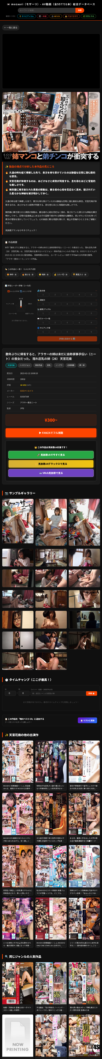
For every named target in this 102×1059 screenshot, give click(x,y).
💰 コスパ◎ (61, 275)
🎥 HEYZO (56, 16)
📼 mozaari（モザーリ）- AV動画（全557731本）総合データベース (51, 4)
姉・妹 (82, 365)
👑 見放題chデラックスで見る (51, 463)
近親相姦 (70, 365)
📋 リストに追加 (87, 720)
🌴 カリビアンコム (26, 16)
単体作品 (38, 365)
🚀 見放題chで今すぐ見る (51, 454)
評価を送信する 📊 (67, 339)
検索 (80, 10)
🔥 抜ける (28, 275)
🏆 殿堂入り (80, 275)
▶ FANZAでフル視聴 (51, 433)
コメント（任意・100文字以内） (42, 689)
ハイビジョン (25, 365)
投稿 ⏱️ (91, 693)
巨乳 (49, 365)
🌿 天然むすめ (88, 16)
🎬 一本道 (42, 16)
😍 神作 (12, 275)
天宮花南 (11, 365)
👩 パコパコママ (71, 16)
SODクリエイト (26, 390)
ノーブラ (59, 365)
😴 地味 (44, 275)
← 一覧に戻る (10, 27)
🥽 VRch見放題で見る (51, 473)
